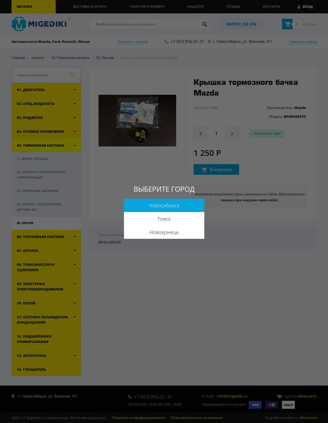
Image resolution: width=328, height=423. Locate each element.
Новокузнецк (164, 232)
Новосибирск (164, 205)
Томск (164, 219)
